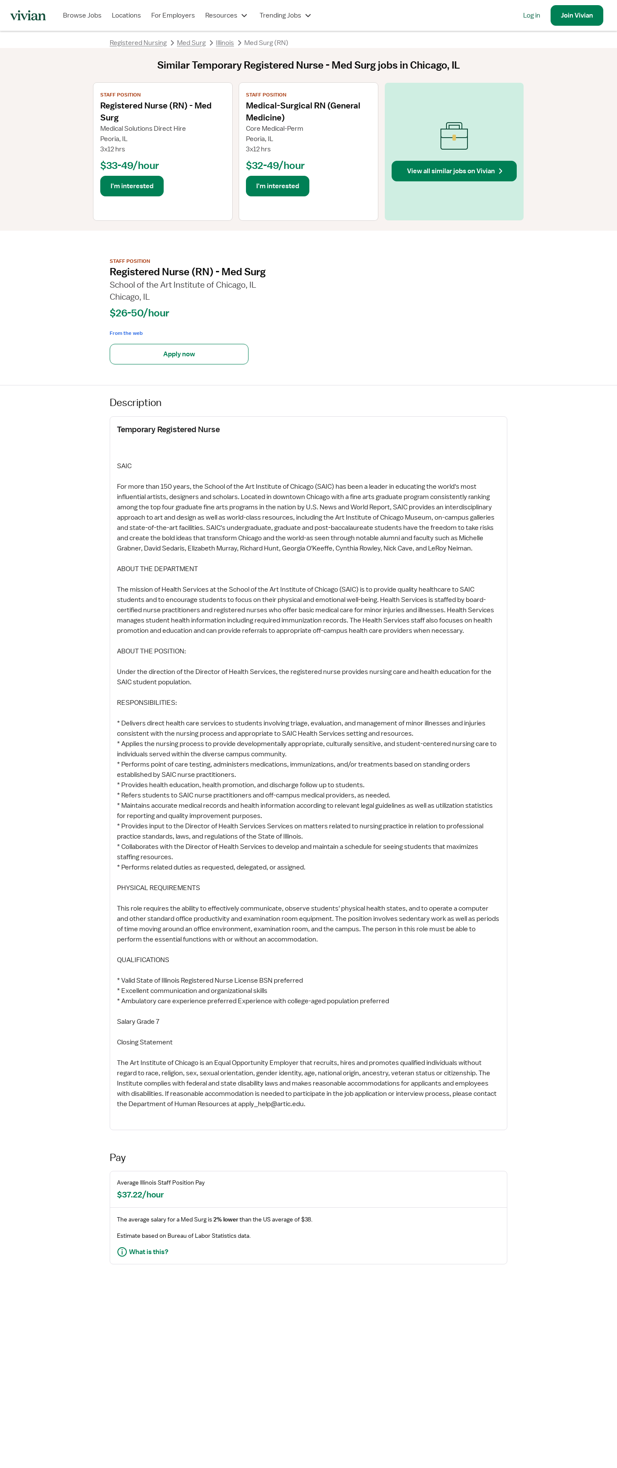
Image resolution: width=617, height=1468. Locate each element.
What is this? (142, 1252)
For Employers (173, 15)
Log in (531, 15)
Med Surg (191, 43)
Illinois (225, 43)
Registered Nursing (138, 43)
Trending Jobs (286, 15)
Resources (227, 15)
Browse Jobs (82, 15)
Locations (126, 15)
